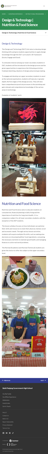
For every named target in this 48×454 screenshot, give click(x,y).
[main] (24, 196)
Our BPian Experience (9, 397)
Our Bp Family (7, 394)
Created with (12, 440)
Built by (11, 444)
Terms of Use (6, 428)
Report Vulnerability (8, 422)
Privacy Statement (7, 425)
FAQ (4, 412)
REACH (5, 418)
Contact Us (6, 415)
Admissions (6, 400)
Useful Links (6, 403)
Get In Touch (6, 406)
